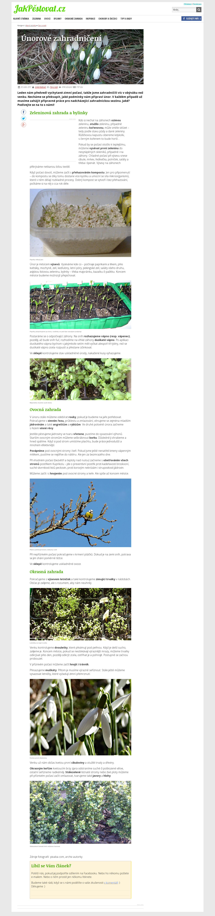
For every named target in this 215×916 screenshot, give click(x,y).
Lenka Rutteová (40, 87)
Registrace (197, 4)
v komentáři (111, 882)
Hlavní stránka (21, 18)
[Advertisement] (53, 140)
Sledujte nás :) (191, 18)
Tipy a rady (54, 87)
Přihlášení (188, 4)
